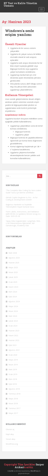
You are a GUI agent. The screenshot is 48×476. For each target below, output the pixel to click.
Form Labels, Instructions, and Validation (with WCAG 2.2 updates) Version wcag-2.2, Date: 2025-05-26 (23, 213)
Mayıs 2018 (13, 398)
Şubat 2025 (13, 277)
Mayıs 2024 (13, 306)
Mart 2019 (13, 369)
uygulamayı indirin (15, 114)
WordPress (34, 471)
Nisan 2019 (13, 364)
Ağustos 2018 (14, 389)
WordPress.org (12, 444)
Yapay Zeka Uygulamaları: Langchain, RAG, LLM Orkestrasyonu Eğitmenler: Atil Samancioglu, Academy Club (23, 223)
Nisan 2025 (13, 272)
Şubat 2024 (13, 321)
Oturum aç (10, 429)
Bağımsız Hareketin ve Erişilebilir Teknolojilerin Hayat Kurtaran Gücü (20, 205)
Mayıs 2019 (13, 360)
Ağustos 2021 (14, 350)
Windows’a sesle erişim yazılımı (19, 32)
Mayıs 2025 (13, 267)
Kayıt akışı (10, 434)
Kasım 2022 (13, 335)
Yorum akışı (10, 439)
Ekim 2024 (13, 292)
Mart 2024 (13, 316)
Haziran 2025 (14, 262)
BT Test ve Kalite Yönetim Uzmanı (20, 3)
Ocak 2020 (13, 355)
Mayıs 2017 (13, 413)
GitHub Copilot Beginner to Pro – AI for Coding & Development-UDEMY (22, 198)
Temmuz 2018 (14, 394)
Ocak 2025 (13, 282)
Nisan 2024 (13, 311)
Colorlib (10, 471)
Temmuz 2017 (14, 408)
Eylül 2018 (13, 384)
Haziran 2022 (14, 340)
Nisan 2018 (13, 403)
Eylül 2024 (13, 296)
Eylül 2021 (13, 345)
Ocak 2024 (13, 326)
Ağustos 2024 (14, 301)
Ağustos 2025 (14, 258)
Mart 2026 (13, 253)
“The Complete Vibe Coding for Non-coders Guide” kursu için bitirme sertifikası (23, 191)
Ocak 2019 (13, 374)
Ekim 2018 (13, 379)
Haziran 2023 (14, 330)
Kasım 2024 (13, 287)
